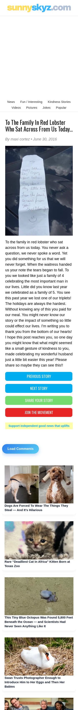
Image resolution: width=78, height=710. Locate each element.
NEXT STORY (38, 388)
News (11, 102)
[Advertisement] (39, 57)
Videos (16, 107)
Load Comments (20, 449)
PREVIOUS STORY (39, 376)
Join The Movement (39, 412)
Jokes (47, 107)
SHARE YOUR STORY (39, 400)
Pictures (31, 107)
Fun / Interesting (31, 102)
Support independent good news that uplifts (39, 425)
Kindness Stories (59, 102)
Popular (61, 107)
